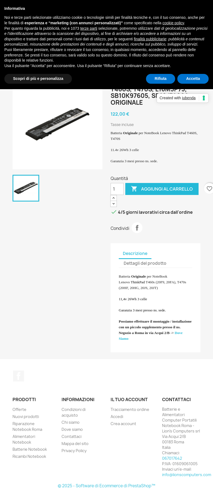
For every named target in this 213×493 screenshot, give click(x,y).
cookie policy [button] (173, 23)
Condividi (137, 227)
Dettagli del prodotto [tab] (145, 263)
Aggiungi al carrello (162, 189)
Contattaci (71, 436)
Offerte (19, 409)
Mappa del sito (75, 443)
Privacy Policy (74, 450)
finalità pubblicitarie (150, 39)
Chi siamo (71, 422)
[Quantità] (117, 189)
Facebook (18, 376)
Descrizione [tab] (135, 253)
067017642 (172, 458)
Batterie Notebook (30, 449)
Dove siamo (72, 429)
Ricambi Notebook (29, 456)
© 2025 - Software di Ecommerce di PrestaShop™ (106, 486)
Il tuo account (129, 399)
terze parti (88, 28)
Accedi (117, 416)
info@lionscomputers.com (186, 474)
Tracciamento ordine (130, 409)
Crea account (123, 423)
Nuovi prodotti (26, 416)
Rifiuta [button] (161, 78)
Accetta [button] (193, 78)
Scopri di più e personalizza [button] (38, 78)
